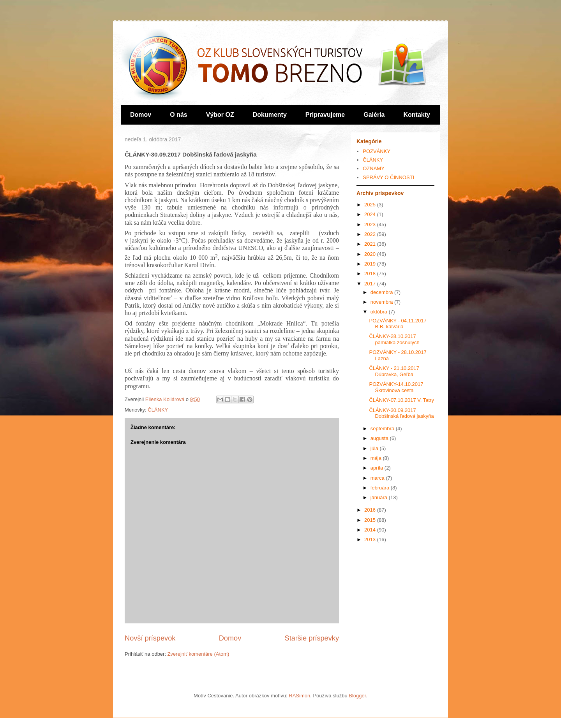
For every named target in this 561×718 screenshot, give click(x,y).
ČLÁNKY (158, 410)
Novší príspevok (150, 638)
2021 (370, 244)
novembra (382, 302)
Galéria (374, 114)
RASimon (299, 696)
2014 (370, 530)
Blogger (357, 696)
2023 (370, 224)
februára (380, 488)
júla (375, 448)
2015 (370, 520)
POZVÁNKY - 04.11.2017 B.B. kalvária (397, 324)
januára (379, 497)
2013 (370, 539)
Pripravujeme (325, 114)
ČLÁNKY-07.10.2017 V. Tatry (401, 400)
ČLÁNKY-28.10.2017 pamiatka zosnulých (394, 339)
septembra (383, 428)
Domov (140, 114)
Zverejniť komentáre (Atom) (198, 654)
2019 (370, 264)
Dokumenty (270, 114)
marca (378, 478)
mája (376, 458)
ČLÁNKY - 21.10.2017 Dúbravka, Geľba (394, 371)
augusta (380, 438)
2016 (370, 510)
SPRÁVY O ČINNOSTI (388, 177)
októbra (379, 312)
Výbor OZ (220, 114)
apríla (377, 468)
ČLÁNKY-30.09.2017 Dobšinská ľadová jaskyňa (401, 413)
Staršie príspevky (312, 638)
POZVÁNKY (376, 151)
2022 (370, 234)
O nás (178, 114)
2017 (370, 284)
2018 (370, 273)
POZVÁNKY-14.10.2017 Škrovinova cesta (396, 387)
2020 (370, 254)
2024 (370, 214)
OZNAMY (374, 168)
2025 (370, 205)
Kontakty (417, 114)
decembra (382, 292)
